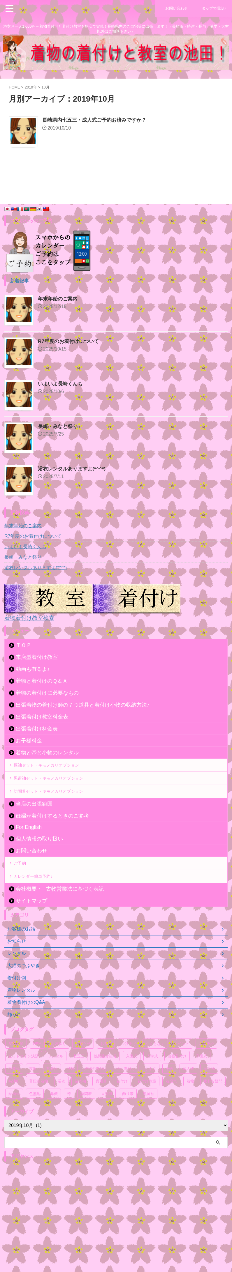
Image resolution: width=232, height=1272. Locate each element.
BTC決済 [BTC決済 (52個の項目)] (16, 1061)
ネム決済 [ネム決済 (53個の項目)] (206, 1061)
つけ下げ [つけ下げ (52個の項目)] (128, 1061)
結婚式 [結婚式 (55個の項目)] (14, 1111)
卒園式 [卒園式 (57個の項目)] (201, 1073)
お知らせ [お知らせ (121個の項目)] (83, 1061)
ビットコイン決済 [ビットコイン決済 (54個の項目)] (23, 1073)
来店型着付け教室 (37, 657)
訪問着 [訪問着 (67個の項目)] (86, 1111)
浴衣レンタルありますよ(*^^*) (73, 469)
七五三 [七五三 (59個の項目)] (78, 1073)
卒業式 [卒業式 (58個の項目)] (14, 1086)
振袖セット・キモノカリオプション (52, 766)
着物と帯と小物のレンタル (47, 752)
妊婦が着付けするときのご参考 (52, 826)
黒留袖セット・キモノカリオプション (54, 783)
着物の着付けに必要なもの (47, 693)
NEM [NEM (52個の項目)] (37, 1061)
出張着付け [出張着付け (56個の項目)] (177, 1073)
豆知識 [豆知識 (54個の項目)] (107, 1111)
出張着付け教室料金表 (42, 716)
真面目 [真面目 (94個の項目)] (101, 1098)
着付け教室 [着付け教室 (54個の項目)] (146, 1098)
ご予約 (22, 875)
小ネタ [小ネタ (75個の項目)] (150, 1086)
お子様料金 (29, 740)
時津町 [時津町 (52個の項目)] (14, 1098)
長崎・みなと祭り (59, 426)
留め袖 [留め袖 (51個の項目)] (80, 1098)
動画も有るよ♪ (33, 669)
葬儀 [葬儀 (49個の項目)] (54, 1111)
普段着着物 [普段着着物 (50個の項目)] (38, 1098)
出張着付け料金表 (37, 728)
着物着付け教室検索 (30, 618)
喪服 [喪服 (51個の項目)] (33, 1086)
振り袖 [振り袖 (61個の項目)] (209, 1086)
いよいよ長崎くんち (61, 384)
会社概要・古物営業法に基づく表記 (60, 906)
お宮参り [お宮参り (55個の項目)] (58, 1061)
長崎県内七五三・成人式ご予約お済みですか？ (97, 120)
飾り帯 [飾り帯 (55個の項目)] (127, 1111)
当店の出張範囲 (34, 814)
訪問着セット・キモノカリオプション (54, 799)
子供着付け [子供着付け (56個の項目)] (125, 1086)
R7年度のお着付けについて (70, 341)
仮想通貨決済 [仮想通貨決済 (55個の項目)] (105, 1073)
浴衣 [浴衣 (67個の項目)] (61, 1098)
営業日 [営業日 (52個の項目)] (52, 1086)
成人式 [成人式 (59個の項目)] (188, 1086)
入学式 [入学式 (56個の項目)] (152, 1073)
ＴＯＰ (23, 645)
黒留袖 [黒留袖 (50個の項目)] (148, 1111)
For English (29, 837)
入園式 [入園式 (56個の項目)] (131, 1073)
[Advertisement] (113, 1222)
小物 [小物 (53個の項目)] (169, 1086)
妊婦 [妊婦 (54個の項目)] (71, 1086)
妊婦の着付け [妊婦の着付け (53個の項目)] (95, 1086)
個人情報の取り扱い (39, 849)
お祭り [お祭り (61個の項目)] (106, 1061)
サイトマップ (31, 918)
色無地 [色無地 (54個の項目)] (35, 1111)
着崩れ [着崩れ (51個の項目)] (171, 1098)
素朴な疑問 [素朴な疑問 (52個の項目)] (212, 1098)
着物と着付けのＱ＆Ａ (42, 681)
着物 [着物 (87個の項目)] (190, 1098)
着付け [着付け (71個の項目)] (122, 1098)
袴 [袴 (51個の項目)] (69, 1111)
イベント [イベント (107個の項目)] (181, 1061)
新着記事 (19, 280)
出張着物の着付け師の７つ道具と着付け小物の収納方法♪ (83, 704)
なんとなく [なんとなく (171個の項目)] (155, 1061)
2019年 (31, 87)
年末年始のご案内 (59, 299)
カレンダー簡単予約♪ (37, 891)
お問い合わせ (31, 861)
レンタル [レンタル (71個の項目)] (55, 1073)
